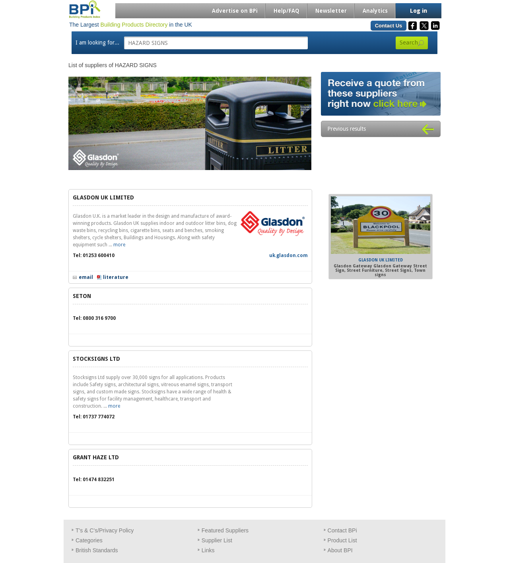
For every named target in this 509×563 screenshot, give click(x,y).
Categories (89, 540)
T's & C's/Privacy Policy (105, 530)
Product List (342, 540)
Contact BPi (342, 530)
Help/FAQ (286, 11)
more (119, 245)
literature (115, 277)
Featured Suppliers (225, 530)
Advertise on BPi (235, 11)
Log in (418, 11)
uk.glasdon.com (288, 255)
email (86, 277)
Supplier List (217, 540)
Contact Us (388, 26)
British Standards (97, 550)
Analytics (375, 11)
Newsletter (331, 11)
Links (208, 550)
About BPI (340, 550)
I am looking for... (97, 42)
